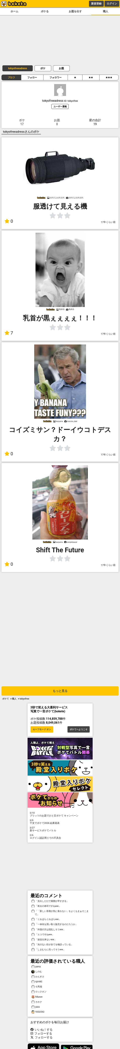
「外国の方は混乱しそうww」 (48, 929)
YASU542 (38, 1012)
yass (35, 1007)
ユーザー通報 (60, 106)
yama (36, 966)
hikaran (37, 997)
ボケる (45, 11)
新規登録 (96, 3)
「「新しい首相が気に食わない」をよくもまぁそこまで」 (60, 912)
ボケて (5, 698)
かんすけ (37, 976)
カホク (36, 1002)
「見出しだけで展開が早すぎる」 (50, 901)
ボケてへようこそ (78, 729)
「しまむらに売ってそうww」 (48, 949)
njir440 (36, 981)
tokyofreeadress (17, 68)
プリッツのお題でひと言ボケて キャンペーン (60, 814)
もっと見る (60, 690)
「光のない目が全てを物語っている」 (52, 944)
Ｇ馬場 (36, 986)
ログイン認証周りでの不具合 (60, 836)
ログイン (112, 3)
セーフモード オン (42, 729)
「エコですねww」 (42, 934)
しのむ (36, 971)
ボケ (42, 68)
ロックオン (38, 992)
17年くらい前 (108, 222)
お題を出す (75, 11)
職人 (105, 11)
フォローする (41, 1033)
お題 (61, 68)
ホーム (14, 11)
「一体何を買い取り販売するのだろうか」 (54, 924)
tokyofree (24, 698)
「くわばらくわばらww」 (46, 919)
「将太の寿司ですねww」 (46, 906)
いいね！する (42, 1029)
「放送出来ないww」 (43, 939)
